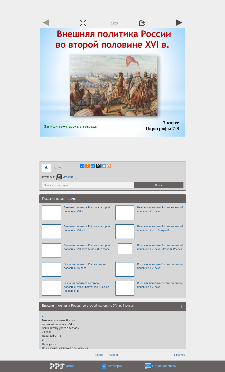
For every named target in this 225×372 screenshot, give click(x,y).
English (99, 354)
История (64, 177)
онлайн (70, 365)
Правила (179, 354)
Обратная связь (164, 366)
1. (43, 315)
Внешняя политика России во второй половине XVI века (160, 209)
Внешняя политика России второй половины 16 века (85, 266)
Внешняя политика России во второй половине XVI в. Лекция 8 (160, 228)
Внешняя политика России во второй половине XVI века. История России (160, 247)
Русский (113, 354)
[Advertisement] (112, 8)
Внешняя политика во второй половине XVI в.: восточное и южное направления (86, 287)
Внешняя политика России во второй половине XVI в (87, 209)
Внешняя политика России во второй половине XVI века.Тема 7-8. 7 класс (87, 247)
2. (43, 339)
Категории (115, 366)
